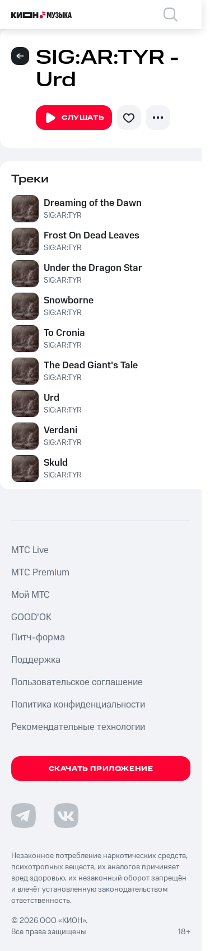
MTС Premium (40, 572)
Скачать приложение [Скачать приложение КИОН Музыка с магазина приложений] (101, 769)
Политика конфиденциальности (78, 704)
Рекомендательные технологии (78, 727)
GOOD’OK (31, 617)
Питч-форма (38, 637)
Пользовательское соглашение (77, 682)
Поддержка (35, 660)
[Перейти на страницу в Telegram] (23, 815)
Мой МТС (30, 595)
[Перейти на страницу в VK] (66, 815)
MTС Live (30, 550)
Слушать (74, 118)
